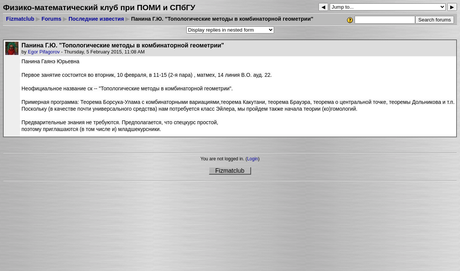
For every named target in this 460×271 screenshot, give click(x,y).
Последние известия (96, 19)
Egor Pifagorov (44, 52)
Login (252, 158)
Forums (51, 19)
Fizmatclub (20, 19)
